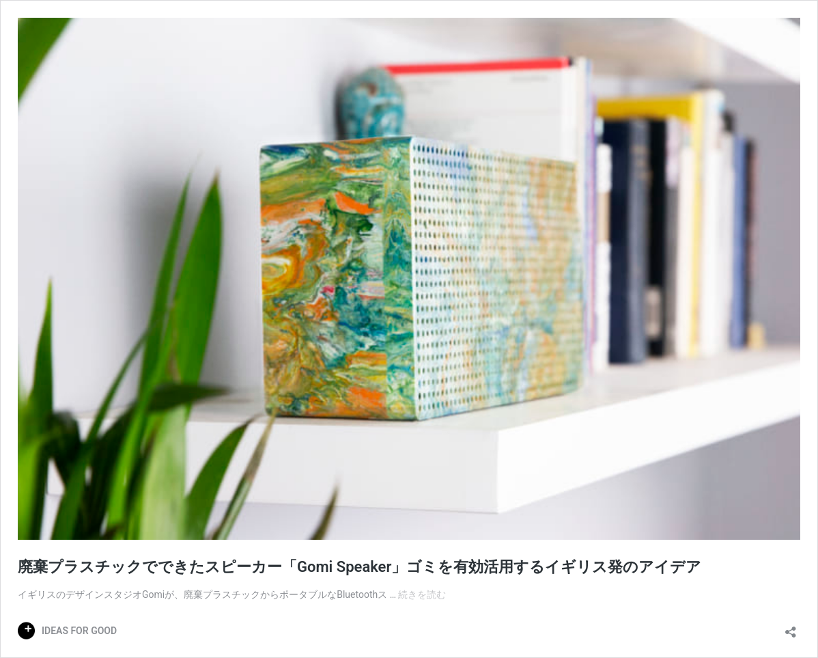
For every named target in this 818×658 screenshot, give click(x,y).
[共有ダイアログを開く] (790, 627)
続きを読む (422, 594)
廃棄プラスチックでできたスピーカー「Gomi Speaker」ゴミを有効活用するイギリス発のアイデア (359, 566)
